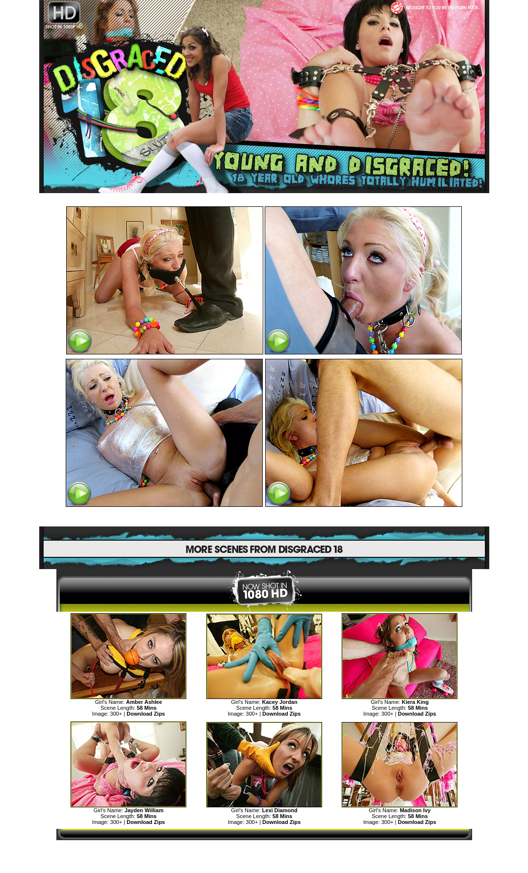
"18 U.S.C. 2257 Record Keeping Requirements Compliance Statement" (264, 866)
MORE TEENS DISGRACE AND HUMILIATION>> (263, 849)
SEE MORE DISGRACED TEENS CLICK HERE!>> (264, 517)
